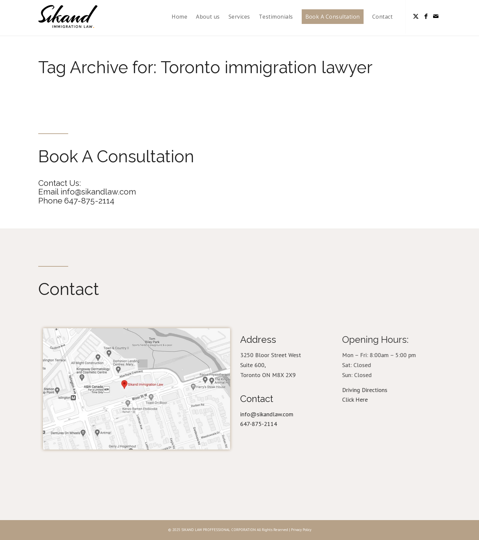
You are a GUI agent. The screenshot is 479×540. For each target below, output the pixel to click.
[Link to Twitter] (416, 16)
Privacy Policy (301, 529)
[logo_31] (67, 16)
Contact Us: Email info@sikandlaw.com (86, 187)
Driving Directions (373, 390)
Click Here (363, 399)
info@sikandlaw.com (271, 414)
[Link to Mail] (436, 16)
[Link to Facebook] (426, 16)
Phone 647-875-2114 (76, 200)
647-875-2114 (262, 424)
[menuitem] (179, 16)
